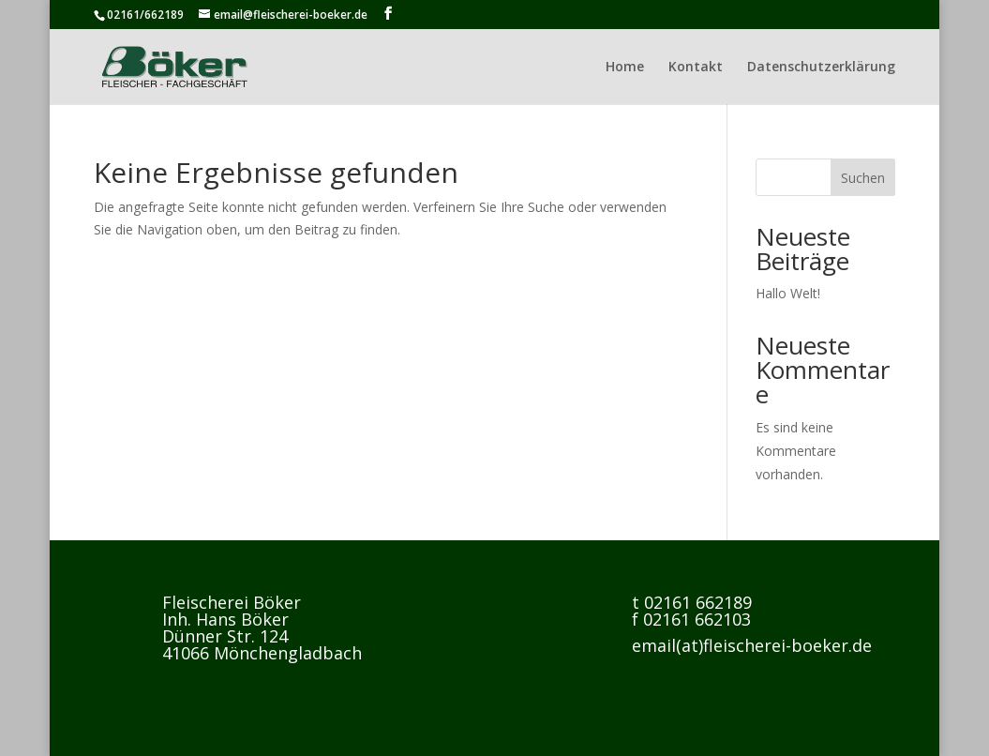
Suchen (863, 178)
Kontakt (695, 67)
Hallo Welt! (788, 293)
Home (625, 67)
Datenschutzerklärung (821, 67)
